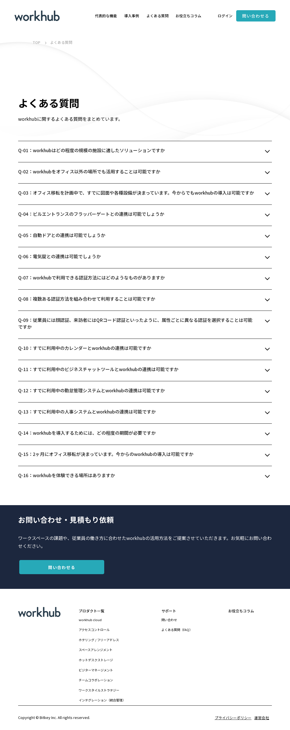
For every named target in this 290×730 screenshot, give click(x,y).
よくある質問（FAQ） (176, 629)
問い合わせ (169, 619)
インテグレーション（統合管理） (102, 700)
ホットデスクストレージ (96, 660)
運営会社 (261, 717)
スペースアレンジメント (95, 649)
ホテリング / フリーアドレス (99, 640)
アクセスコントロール (94, 629)
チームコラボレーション (96, 680)
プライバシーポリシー (233, 717)
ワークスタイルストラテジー (99, 690)
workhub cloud (90, 619)
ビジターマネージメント (96, 670)
